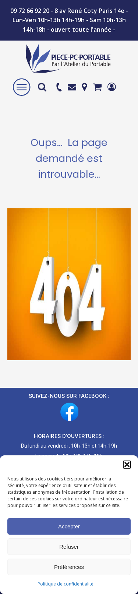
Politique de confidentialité (65, 584)
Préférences (69, 567)
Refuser (69, 546)
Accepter (69, 526)
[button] (127, 464)
